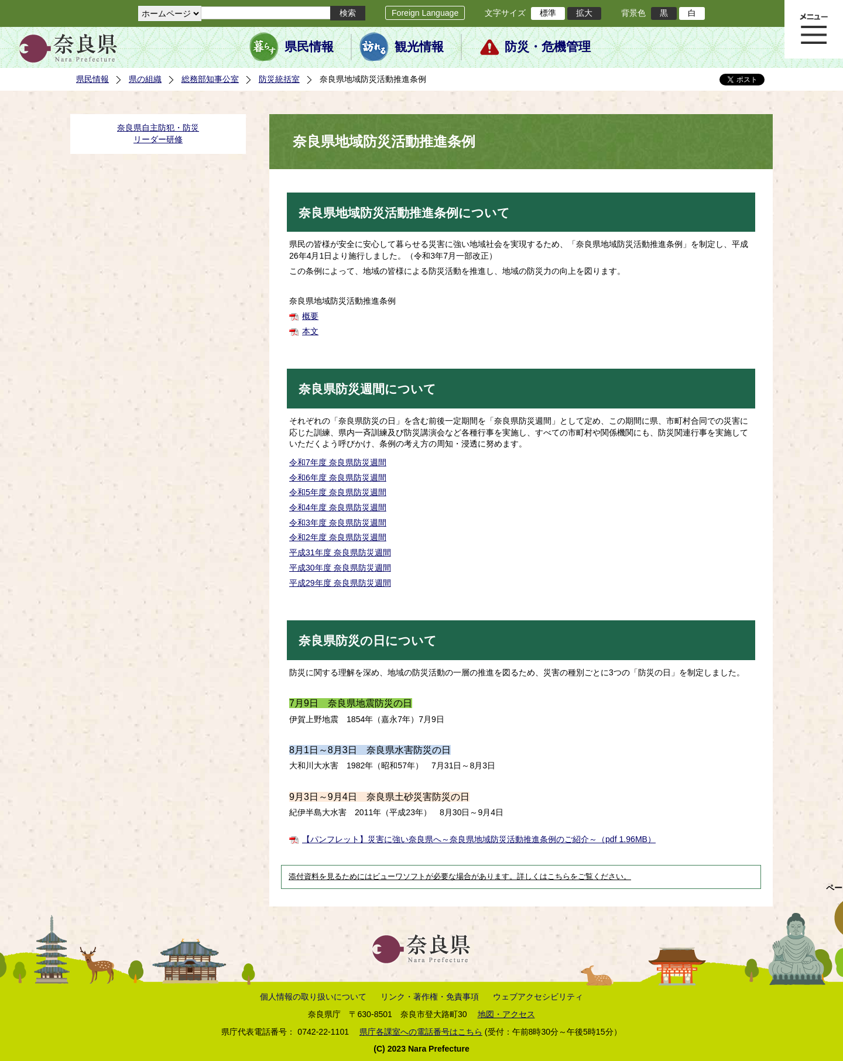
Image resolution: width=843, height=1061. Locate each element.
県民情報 (309, 47)
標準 (548, 13)
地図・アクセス (506, 1014)
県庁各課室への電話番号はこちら (420, 1031)
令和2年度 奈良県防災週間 (337, 537)
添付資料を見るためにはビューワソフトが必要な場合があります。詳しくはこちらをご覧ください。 (460, 877)
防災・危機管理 (548, 47)
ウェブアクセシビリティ (538, 996)
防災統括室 (279, 79)
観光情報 (419, 47)
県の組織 (145, 79)
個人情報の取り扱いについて (313, 996)
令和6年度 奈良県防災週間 (337, 477)
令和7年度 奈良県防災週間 (337, 462)
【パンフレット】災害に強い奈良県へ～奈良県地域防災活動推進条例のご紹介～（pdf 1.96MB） (479, 839)
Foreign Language (425, 13)
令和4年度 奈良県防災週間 (337, 507)
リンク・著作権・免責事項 (430, 996)
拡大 (584, 13)
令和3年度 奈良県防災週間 (337, 522)
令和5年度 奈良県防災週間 (337, 492)
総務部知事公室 (210, 79)
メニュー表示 (813, 29)
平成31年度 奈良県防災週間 (340, 552)
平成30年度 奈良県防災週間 (340, 567)
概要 (310, 316)
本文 (310, 331)
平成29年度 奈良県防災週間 (340, 583)
